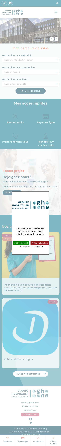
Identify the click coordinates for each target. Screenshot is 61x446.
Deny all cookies (40, 243)
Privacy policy (37, 246)
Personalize (25, 246)
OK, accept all (21, 243)
